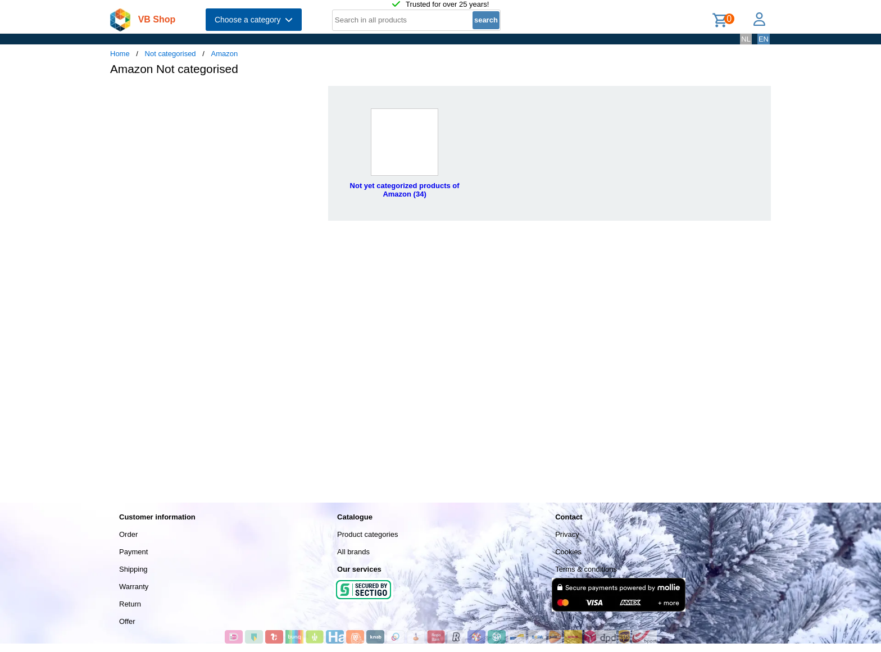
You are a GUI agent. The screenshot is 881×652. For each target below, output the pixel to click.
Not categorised (170, 53)
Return (130, 604)
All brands (353, 552)
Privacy (567, 534)
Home (120, 53)
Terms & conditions (586, 569)
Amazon (224, 53)
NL (746, 39)
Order (128, 534)
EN (764, 39)
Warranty (133, 586)
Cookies (568, 552)
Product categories (367, 534)
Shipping (133, 569)
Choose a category (254, 19)
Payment (133, 552)
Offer (127, 621)
